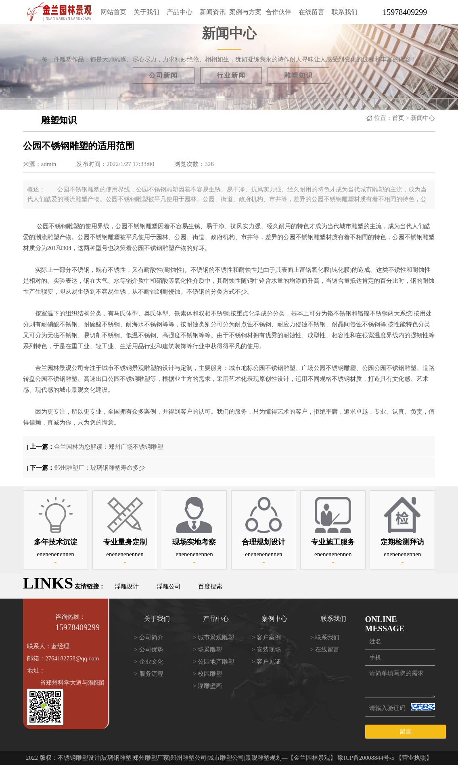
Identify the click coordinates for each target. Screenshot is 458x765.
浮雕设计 (127, 586)
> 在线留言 (324, 649)
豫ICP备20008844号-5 (365, 757)
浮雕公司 (169, 586)
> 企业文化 (148, 661)
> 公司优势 (148, 649)
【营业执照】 (414, 757)
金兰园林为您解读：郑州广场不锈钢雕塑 (108, 446)
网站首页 (113, 11)
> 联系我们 (324, 637)
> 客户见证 (265, 661)
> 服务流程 (148, 673)
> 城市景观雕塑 (213, 637)
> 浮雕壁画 (207, 686)
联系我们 (345, 11)
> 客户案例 (265, 637)
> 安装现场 (265, 649)
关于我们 (146, 11)
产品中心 (179, 11)
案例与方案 (245, 11)
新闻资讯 (213, 11)
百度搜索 (210, 586)
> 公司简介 (148, 637)
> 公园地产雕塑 (213, 661)
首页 (398, 118)
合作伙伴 (278, 11)
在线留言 (311, 11)
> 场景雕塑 (207, 649)
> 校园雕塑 (207, 673)
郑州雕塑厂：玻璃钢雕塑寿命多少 (99, 467)
